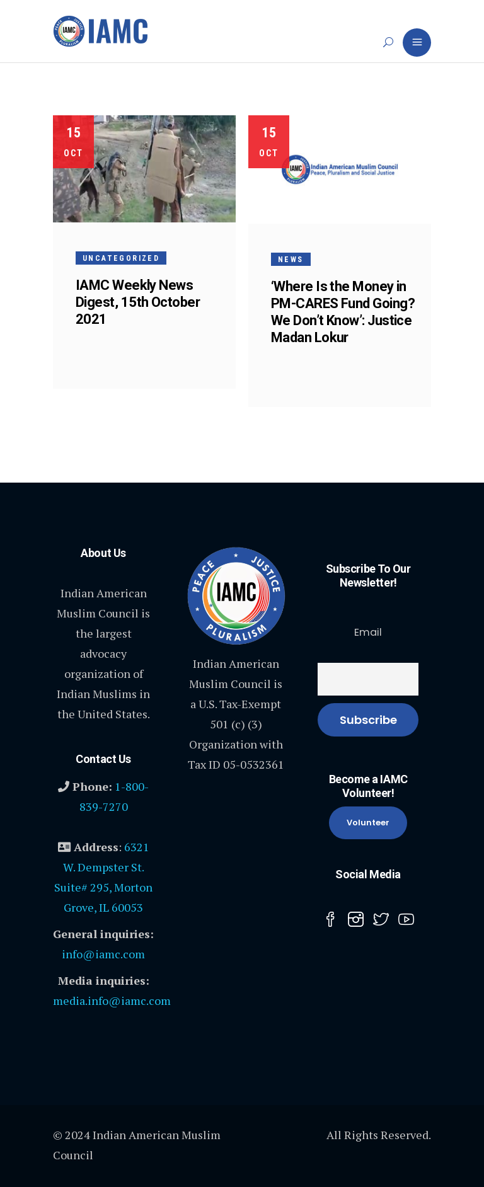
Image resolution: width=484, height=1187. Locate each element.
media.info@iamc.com (112, 1000)
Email (368, 632)
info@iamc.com (103, 953)
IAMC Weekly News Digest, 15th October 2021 (138, 302)
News (291, 259)
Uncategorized (121, 258)
